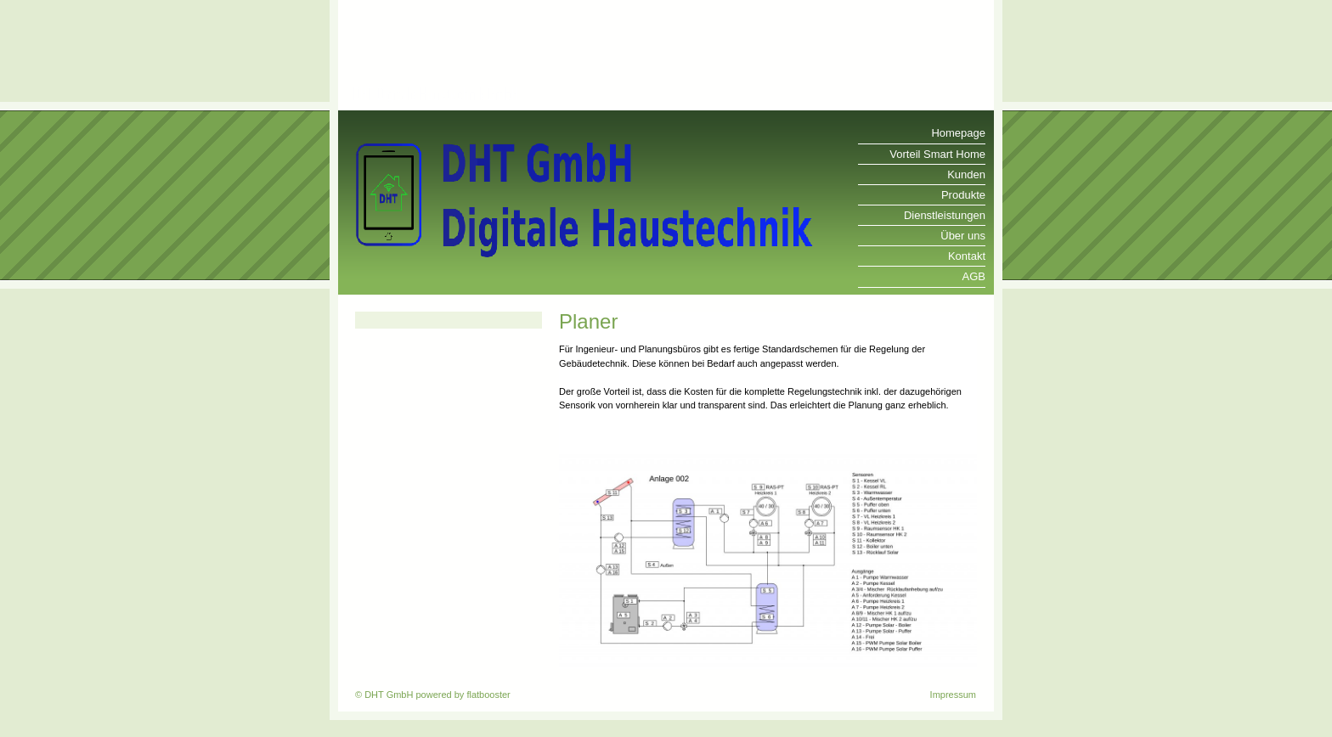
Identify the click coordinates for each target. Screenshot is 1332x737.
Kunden (966, 174)
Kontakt (966, 256)
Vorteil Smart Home (937, 154)
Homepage (958, 133)
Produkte (963, 194)
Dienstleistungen (944, 215)
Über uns (962, 235)
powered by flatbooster (462, 694)
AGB (973, 276)
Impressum (953, 694)
